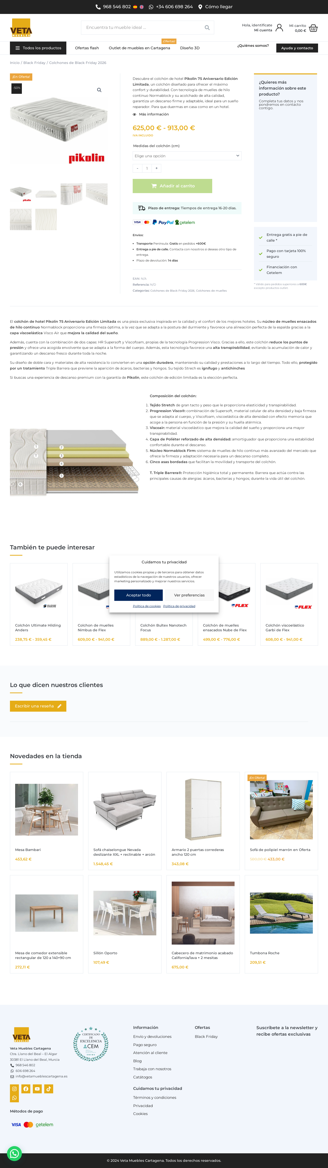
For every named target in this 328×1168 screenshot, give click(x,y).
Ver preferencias (189, 595)
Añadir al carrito (177, 185)
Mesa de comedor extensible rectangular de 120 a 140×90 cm (43, 955)
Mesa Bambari (28, 850)
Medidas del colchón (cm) (156, 146)
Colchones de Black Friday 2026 (77, 63)
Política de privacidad (179, 606)
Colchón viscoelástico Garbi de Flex (285, 627)
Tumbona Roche (265, 953)
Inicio (15, 63)
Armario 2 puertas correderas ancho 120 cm (198, 852)
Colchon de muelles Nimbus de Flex (96, 627)
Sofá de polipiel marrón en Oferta (280, 850)
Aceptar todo (138, 595)
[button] (38, 48)
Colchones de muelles (211, 290)
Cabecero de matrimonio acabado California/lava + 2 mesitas (202, 955)
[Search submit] (207, 27)
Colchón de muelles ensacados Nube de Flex (225, 627)
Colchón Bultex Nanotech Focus (163, 627)
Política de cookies (147, 606)
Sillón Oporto (105, 953)
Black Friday (34, 63)
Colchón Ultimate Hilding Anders (38, 627)
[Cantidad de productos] (147, 168)
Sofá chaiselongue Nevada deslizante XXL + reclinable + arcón (124, 852)
